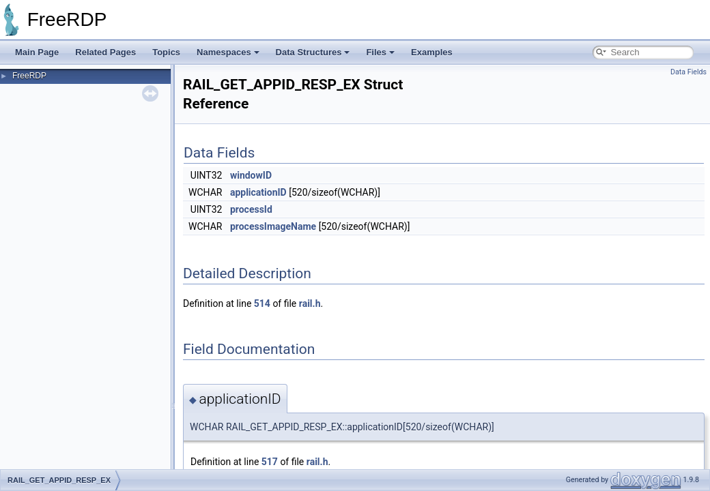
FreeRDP (29, 75)
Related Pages (105, 52)
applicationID (258, 192)
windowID (251, 175)
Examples (432, 52)
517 (269, 461)
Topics (166, 52)
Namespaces (228, 52)
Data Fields (688, 72)
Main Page (37, 52)
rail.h (310, 303)
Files (380, 52)
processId (251, 209)
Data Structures (313, 52)
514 (262, 303)
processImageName (273, 226)
